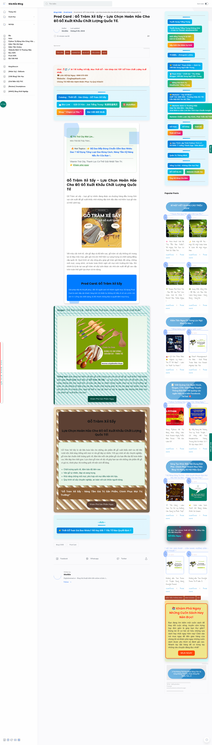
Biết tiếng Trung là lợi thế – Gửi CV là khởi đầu (181, 38)
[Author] (65, 31)
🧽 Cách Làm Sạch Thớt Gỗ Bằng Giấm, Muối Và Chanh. (198, 518)
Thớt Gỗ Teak (175, 136)
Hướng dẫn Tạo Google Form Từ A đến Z (198, 591)
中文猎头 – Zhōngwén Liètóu (182, 56)
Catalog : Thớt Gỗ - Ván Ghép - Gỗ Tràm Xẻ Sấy (82, 97)
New (104, 53)
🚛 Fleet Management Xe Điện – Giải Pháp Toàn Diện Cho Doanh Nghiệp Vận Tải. (198, 371)
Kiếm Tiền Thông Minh (174, 609)
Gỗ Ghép (187, 129)
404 (198, 609)
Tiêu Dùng (96, 53)
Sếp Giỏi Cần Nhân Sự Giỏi (182, 46)
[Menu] (4, 3)
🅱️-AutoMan (129, 104)
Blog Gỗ (86, 53)
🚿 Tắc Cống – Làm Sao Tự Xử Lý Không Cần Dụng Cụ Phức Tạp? (175, 518)
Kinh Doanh (190, 609)
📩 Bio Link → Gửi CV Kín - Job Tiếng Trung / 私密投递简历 (88, 104)
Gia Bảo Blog (16, 3)
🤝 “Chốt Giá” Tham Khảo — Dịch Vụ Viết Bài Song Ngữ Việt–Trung (186, 67)
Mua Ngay (186, 664)
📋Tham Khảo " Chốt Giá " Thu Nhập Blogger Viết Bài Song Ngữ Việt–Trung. (187, 76)
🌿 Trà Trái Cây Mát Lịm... (82, 137)
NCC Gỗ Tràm (211, 447)
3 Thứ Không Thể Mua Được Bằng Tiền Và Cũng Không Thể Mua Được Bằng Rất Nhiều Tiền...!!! (184, 685)
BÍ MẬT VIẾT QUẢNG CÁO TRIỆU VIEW (184, 217)
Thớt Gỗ (199, 129)
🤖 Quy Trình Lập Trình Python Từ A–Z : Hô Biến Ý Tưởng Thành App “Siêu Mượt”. (188, 147)
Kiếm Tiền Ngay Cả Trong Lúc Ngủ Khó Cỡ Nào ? (184, 332)
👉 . (101, 152)
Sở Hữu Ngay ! (176, 547)
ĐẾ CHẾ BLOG (176, 175)
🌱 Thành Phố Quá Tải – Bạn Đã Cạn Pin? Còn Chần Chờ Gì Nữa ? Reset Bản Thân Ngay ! (175, 305)
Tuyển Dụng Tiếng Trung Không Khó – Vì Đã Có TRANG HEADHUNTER (186, 29)
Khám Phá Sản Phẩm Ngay (102, 399)
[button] (46, 3)
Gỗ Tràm (3, 104)
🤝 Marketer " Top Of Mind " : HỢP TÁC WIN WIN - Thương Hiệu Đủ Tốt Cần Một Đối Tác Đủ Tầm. (188, 98)
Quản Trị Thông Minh (179, 159)
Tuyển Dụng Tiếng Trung (180, 22)
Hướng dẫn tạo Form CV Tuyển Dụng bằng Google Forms (175, 592)
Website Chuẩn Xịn (178, 182)
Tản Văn (60, 53)
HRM (67, 53)
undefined (170, 264)
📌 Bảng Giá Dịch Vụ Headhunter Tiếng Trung (180, 85)
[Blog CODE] (60, 545)
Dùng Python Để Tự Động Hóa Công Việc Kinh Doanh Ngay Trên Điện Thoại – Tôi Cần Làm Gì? (175, 446)
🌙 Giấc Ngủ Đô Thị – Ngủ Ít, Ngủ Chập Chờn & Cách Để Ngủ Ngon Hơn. (198, 256)
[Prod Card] (73, 545)
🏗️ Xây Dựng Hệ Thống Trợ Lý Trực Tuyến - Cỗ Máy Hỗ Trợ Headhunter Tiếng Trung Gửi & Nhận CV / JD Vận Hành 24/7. (198, 447)
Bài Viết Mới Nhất (96, 112)
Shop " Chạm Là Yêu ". (70, 112)
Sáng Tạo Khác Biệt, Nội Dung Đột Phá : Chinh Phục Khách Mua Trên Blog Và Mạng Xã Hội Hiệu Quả (184, 477)
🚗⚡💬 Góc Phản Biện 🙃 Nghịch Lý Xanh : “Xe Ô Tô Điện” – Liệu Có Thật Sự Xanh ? (175, 371)
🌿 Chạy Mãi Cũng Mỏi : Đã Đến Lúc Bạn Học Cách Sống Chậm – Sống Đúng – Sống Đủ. (198, 304)
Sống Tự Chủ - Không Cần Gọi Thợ (185, 169)
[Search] (78, 3)
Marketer (76, 53)
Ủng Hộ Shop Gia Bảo (179, 188)
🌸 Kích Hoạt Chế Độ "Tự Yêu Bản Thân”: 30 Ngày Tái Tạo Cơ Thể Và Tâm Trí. (175, 256)
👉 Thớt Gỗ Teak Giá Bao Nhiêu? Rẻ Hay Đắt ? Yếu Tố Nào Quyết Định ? (95, 530)
